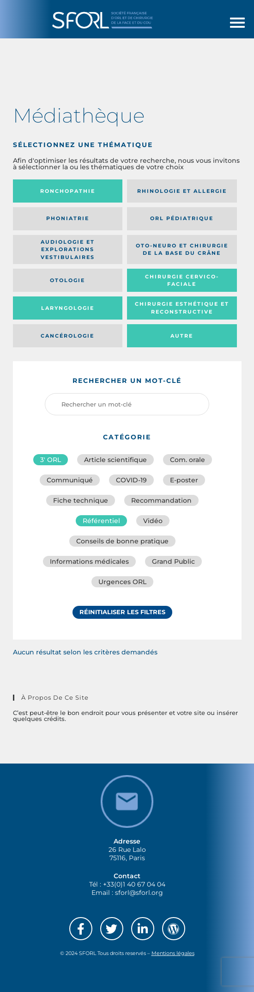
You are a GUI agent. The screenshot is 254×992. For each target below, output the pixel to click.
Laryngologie (67, 308)
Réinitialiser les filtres (122, 612)
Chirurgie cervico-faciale (182, 280)
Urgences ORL (122, 582)
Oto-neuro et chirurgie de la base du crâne (182, 249)
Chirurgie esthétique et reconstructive (182, 308)
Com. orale (187, 460)
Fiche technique (80, 500)
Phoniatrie (67, 218)
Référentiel (101, 521)
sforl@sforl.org (139, 892)
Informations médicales (89, 561)
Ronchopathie (67, 191)
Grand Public (173, 561)
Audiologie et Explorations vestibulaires (68, 249)
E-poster (184, 480)
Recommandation (161, 500)
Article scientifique (115, 460)
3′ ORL (50, 460)
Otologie (67, 280)
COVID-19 (131, 480)
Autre (181, 336)
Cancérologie (67, 336)
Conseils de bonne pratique (122, 541)
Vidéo (153, 521)
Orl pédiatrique (181, 218)
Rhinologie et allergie (182, 191)
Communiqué (70, 480)
